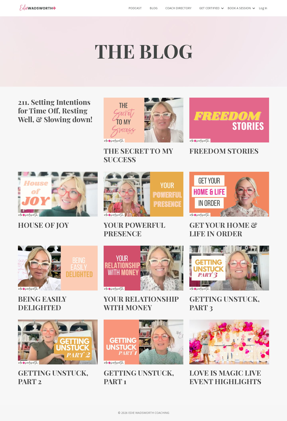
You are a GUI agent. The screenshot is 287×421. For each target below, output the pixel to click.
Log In (263, 8)
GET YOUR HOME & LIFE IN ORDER (223, 229)
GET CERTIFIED (211, 8)
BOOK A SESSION (241, 8)
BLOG (153, 8)
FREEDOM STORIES (223, 150)
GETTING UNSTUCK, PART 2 (53, 377)
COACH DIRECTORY (178, 8)
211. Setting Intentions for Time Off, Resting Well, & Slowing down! (55, 111)
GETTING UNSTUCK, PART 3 (224, 303)
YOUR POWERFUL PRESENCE (134, 229)
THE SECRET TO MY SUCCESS (138, 155)
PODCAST (135, 8)
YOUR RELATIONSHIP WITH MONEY (141, 303)
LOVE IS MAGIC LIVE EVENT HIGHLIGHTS (225, 377)
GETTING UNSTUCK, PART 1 (139, 377)
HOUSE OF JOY (43, 225)
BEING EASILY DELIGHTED (42, 303)
